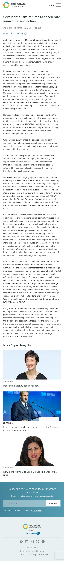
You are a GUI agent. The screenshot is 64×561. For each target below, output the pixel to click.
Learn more (37, 510)
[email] (24, 503)
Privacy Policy (32, 547)
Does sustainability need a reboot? (21, 385)
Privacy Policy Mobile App (32, 551)
